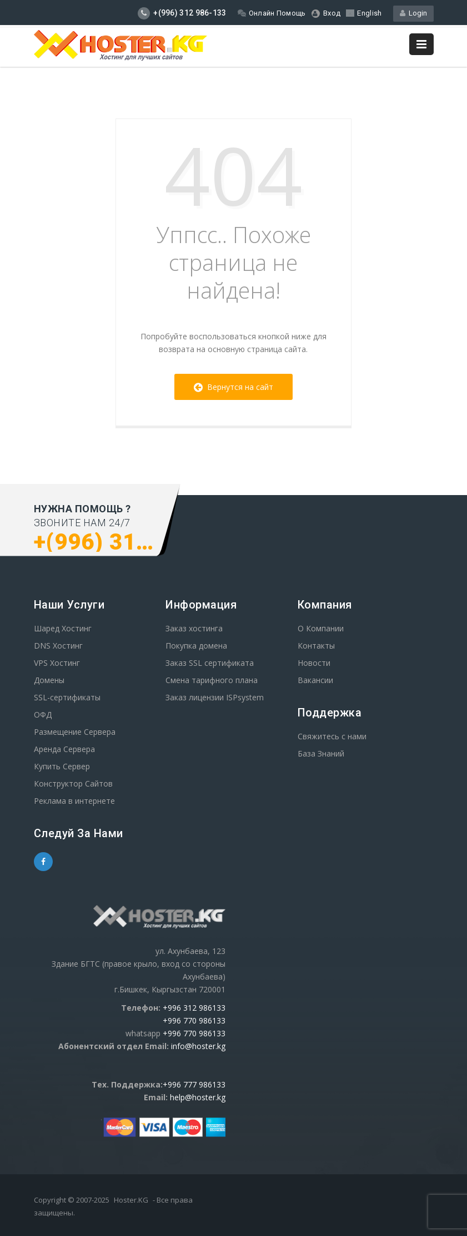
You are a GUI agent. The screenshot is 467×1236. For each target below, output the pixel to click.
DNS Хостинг (58, 645)
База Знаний (321, 753)
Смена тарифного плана (211, 680)
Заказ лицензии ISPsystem (214, 697)
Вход (326, 13)
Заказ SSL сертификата (209, 662)
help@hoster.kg (197, 1097)
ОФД (43, 714)
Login (413, 13)
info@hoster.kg (198, 1046)
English (363, 13)
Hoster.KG (131, 1200)
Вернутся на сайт (233, 387)
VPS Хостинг (57, 662)
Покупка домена (196, 645)
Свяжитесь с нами (332, 736)
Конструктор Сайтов (73, 783)
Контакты (316, 645)
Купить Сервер (62, 766)
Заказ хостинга (194, 628)
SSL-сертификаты (67, 697)
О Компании (321, 628)
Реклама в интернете (74, 800)
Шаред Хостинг (63, 628)
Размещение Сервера (75, 731)
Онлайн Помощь (272, 13)
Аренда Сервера (64, 749)
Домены (49, 680)
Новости (314, 662)
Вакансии (315, 680)
